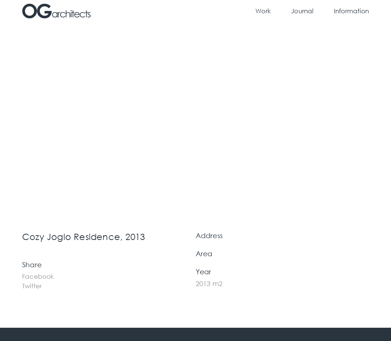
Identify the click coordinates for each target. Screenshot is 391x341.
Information (351, 11)
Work (263, 11)
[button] (38, 275)
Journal (302, 11)
